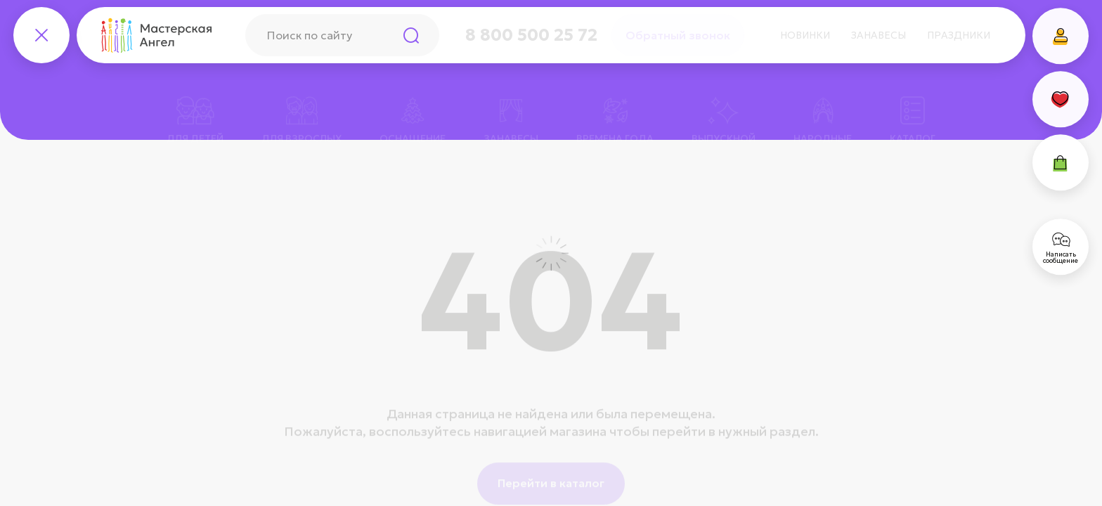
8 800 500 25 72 (531, 35)
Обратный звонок (677, 35)
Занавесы (878, 35)
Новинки (805, 35)
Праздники (958, 35)
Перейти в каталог (551, 464)
